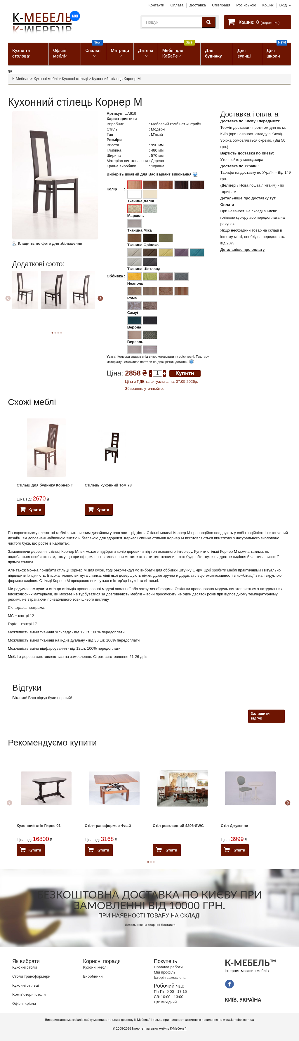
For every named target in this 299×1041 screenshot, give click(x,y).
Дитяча (145, 50)
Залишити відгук (260, 716)
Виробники (93, 976)
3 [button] (154, 862)
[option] (25, 295)
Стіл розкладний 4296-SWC (178, 825)
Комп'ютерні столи (29, 994)
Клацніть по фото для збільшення (47, 243)
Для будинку (213, 53)
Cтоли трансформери (31, 976)
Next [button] (100, 299)
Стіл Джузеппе (234, 825)
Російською (246, 5)
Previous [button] (8, 299)
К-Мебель (20, 79)
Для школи (277, 51)
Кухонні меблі (46, 79)
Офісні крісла (24, 1003)
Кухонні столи (24, 967)
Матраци (120, 50)
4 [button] (61, 333)
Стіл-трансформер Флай (108, 825)
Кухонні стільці (75, 79)
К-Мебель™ (178, 1028)
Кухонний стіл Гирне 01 (39, 825)
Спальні (94, 48)
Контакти (156, 5)
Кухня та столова (21, 53)
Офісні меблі (59, 53)
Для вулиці (244, 53)
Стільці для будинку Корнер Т (45, 485)
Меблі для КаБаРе (178, 51)
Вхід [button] (283, 5)
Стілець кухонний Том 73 (108, 485)
